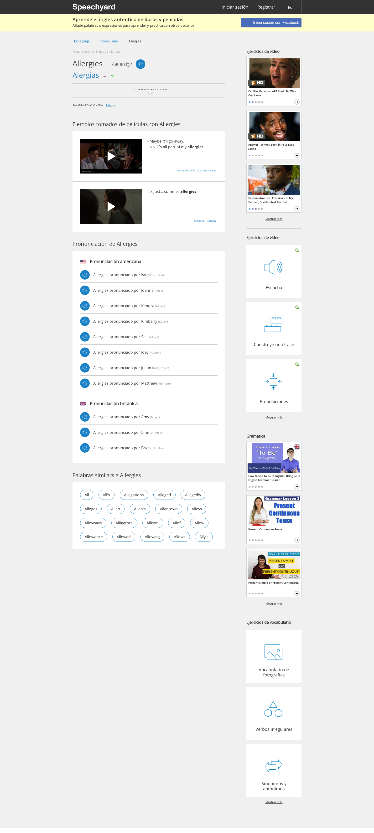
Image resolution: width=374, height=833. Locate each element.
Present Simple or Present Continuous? (273, 582)
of (178, 146)
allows (180, 537)
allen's (140, 508)
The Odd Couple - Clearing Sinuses (196, 170)
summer (171, 191)
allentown (170, 508)
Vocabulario (109, 41)
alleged (165, 494)
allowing (153, 537)
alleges (91, 508)
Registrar (266, 7)
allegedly (194, 494)
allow (200, 523)
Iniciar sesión (235, 7)
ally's (89, 551)
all (165, 146)
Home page (81, 41)
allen (116, 508)
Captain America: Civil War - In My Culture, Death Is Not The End (270, 200)
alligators (124, 523)
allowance (94, 537)
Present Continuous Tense (265, 529)
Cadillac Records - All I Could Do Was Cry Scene (272, 93)
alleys (198, 508)
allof (178, 523)
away (178, 141)
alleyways (93, 523)
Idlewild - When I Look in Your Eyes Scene (271, 146)
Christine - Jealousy (205, 220)
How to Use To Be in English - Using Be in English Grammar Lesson (274, 478)
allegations (135, 494)
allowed (124, 537)
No (152, 146)
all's (106, 494)
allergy (110, 105)
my (184, 146)
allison (153, 523)
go (171, 141)
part (172, 146)
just (157, 191)
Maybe (155, 141)
